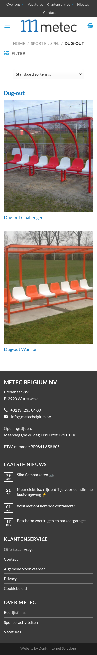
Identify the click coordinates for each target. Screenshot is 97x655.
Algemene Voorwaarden (25, 568)
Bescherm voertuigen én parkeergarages (51, 520)
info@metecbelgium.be (31, 416)
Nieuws (83, 4)
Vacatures (35, 4)
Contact (49, 12)
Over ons (15, 4)
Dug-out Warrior (20, 349)
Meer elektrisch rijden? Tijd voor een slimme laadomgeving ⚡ (55, 492)
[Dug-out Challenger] (48, 156)
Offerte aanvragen (20, 549)
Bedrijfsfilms (15, 612)
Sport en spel (45, 43)
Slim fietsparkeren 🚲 (35, 474)
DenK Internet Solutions (58, 648)
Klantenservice (60, 4)
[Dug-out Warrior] (48, 287)
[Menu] (7, 25)
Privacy (10, 578)
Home (19, 43)
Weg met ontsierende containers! (46, 505)
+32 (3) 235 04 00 (25, 410)
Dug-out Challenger (23, 217)
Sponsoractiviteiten (21, 622)
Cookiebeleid (15, 588)
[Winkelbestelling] (48, 74)
